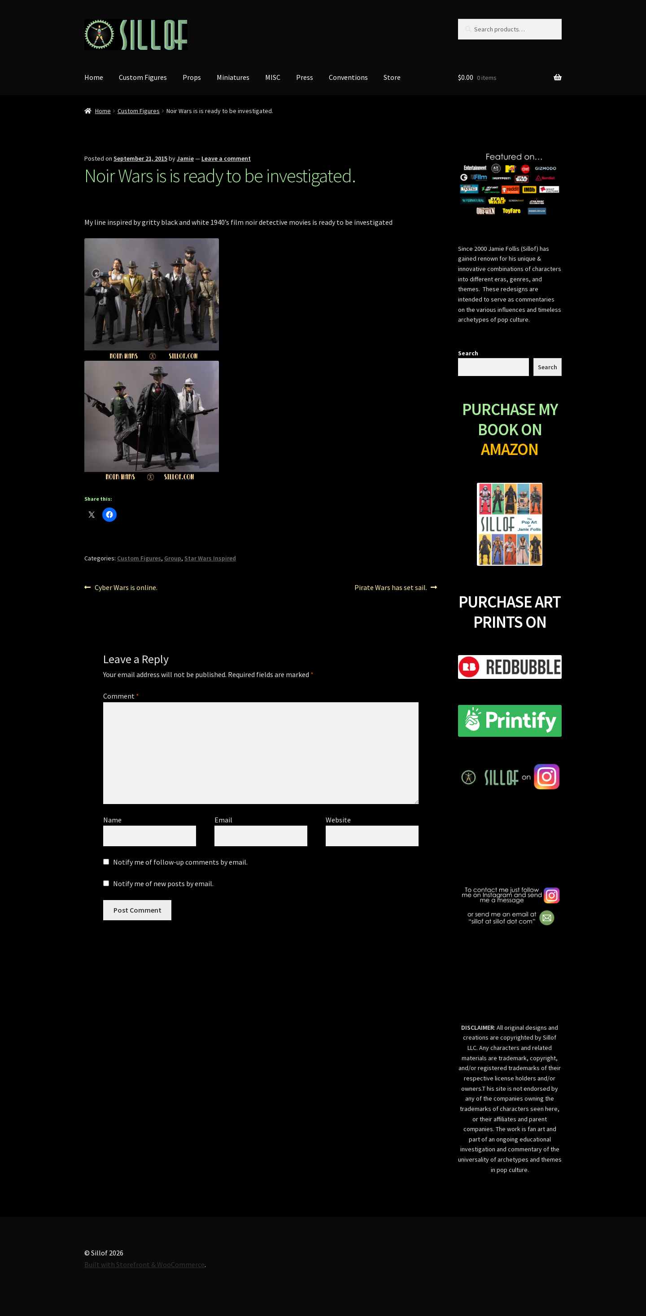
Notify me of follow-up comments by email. (180, 861)
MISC (272, 77)
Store (392, 77)
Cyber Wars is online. (125, 588)
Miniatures (233, 77)
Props (192, 77)
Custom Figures (143, 77)
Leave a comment (226, 158)
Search (468, 353)
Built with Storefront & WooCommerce (144, 1264)
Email (223, 819)
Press (304, 77)
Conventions (348, 77)
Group (172, 558)
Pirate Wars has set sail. (390, 588)
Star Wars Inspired (210, 558)
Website (338, 819)
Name (112, 819)
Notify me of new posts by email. (163, 883)
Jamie (185, 158)
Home (93, 77)
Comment (121, 695)
